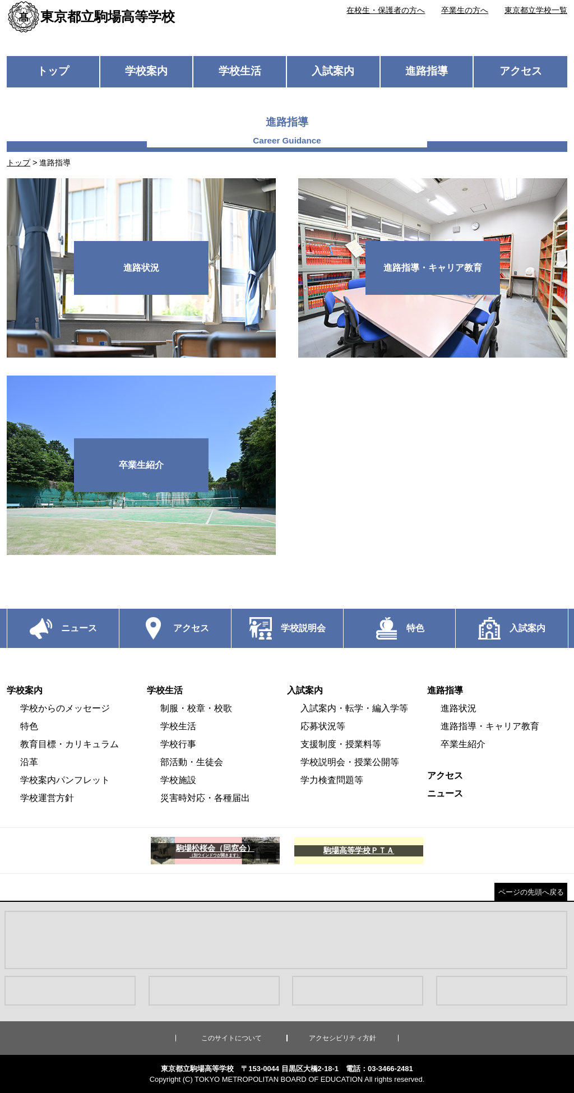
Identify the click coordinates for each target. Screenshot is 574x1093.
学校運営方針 (47, 798)
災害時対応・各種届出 (205, 798)
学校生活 (240, 71)
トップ (53, 71)
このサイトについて (231, 1038)
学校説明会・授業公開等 (349, 762)
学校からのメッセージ (65, 708)
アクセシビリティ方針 (342, 1038)
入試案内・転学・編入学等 (354, 708)
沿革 (29, 762)
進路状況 (458, 708)
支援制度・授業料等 (340, 744)
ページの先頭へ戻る (531, 892)
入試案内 (333, 71)
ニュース (445, 793)
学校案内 (146, 71)
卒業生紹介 (463, 744)
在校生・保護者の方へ (385, 10)
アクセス (520, 71)
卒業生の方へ (464, 10)
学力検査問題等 (331, 780)
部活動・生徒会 (191, 762)
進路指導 (426, 71)
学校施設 (178, 780)
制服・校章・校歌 (196, 708)
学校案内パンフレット (65, 780)
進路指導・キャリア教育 (490, 726)
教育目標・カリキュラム (69, 744)
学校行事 (178, 744)
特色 (29, 726)
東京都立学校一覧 (535, 10)
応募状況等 (322, 726)
